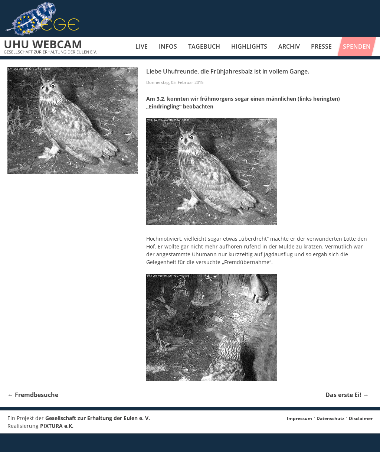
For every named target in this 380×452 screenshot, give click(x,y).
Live (141, 46)
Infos (168, 46)
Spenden (357, 46)
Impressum (299, 418)
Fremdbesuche (32, 395)
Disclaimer (361, 418)
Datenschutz (330, 418)
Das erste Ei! (347, 395)
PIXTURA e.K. (56, 425)
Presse (321, 46)
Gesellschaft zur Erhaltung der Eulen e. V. (97, 418)
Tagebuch (204, 46)
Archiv (289, 46)
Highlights (249, 46)
